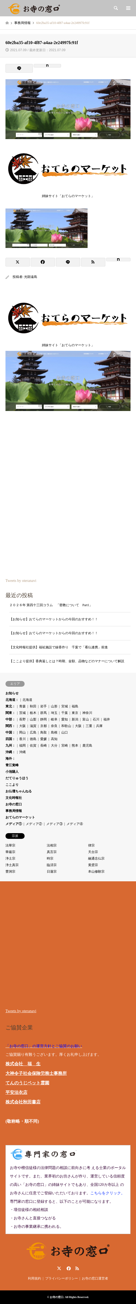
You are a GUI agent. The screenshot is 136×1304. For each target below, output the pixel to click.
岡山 (22, 732)
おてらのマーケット (20, 817)
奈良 (54, 726)
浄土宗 (10, 858)
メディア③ (54, 824)
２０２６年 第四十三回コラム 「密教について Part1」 (50, 605)
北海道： (12, 700)
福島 (75, 706)
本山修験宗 (96, 871)
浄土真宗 (12, 865)
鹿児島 (87, 745)
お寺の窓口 (13, 804)
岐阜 (54, 719)
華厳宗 (10, 852)
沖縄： (10, 752)
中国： (10, 732)
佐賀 (33, 745)
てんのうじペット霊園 (27, 1083)
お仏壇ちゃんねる (18, 791)
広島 (33, 732)
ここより (12, 785)
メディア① (13, 824)
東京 (75, 713)
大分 (54, 745)
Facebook (68, 1268)
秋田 (33, 706)
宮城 (64, 706)
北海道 (27, 700)
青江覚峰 (12, 765)
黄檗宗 (93, 865)
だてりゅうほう (16, 778)
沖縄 (22, 752)
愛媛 (43, 739)
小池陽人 (12, 772)
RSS (77, 1268)
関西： (10, 726)
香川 (22, 739)
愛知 (64, 719)
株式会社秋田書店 (22, 1102)
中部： (10, 719)
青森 (22, 706)
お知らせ (12, 693)
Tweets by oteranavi (20, 581)
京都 (43, 726)
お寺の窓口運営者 (95, 1278)
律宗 (91, 845)
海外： (10, 758)
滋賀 (33, 726)
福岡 (22, 745)
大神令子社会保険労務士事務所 (36, 1073)
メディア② (34, 824)
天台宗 (93, 852)
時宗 (50, 858)
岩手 (43, 706)
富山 (85, 719)
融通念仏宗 (96, 858)
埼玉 (54, 713)
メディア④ (74, 824)
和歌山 (66, 726)
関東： (10, 713)
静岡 (43, 719)
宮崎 (64, 745)
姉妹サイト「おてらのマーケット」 (68, 194)
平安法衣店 (16, 1092)
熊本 (75, 745)
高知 (54, 739)
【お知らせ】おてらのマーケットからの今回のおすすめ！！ (53, 619)
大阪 (22, 726)
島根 (54, 732)
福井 (106, 719)
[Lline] (19, 68)
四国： (10, 739)
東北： (10, 706)
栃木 (33, 713)
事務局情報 (13, 811)
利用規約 (34, 1278)
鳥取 (43, 732)
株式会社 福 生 (22, 1063)
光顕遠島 (30, 277)
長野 (22, 719)
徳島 (33, 739)
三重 (89, 726)
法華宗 (10, 845)
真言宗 (52, 852)
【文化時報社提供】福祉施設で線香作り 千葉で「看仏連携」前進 (58, 647)
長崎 (43, 745)
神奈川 (87, 713)
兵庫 (99, 726)
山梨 (33, 719)
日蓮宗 (52, 871)
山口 (64, 732)
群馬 (43, 713)
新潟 (75, 719)
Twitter (59, 1268)
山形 (54, 706)
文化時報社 (13, 798)
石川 (96, 719)
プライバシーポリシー (61, 1278)
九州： (10, 745)
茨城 (22, 713)
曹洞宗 (10, 871)
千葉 (64, 713)
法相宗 (52, 845)
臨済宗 (52, 865)
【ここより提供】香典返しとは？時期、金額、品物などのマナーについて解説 (66, 661)
